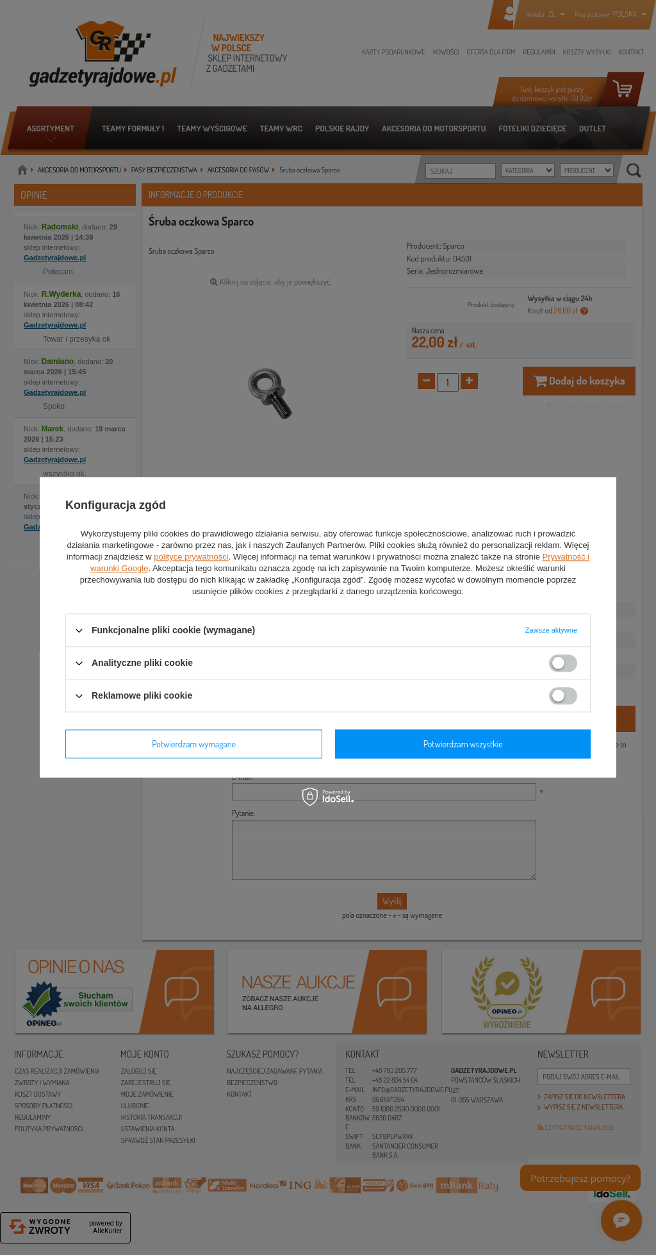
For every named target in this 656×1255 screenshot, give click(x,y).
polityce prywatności (191, 556)
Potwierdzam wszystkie (463, 743)
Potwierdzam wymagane (194, 743)
